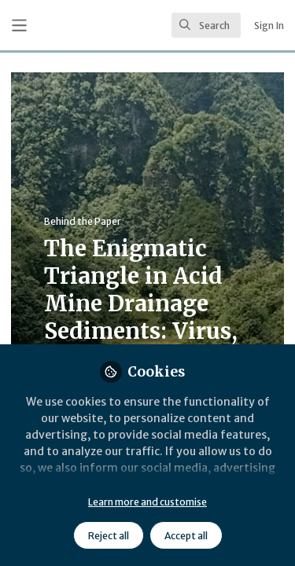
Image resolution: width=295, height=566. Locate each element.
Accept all (186, 536)
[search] (206, 25)
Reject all (108, 536)
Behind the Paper (82, 221)
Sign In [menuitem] (269, 25)
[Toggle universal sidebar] (19, 25)
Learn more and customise (147, 502)
